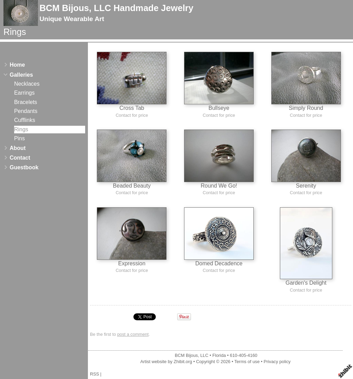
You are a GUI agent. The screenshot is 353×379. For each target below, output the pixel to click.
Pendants (26, 111)
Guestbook (24, 167)
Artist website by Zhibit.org (166, 361)
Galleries (21, 75)
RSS (94, 374)
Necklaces (27, 84)
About (18, 148)
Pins (19, 138)
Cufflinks (24, 120)
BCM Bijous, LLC (191, 355)
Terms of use (247, 361)
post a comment (133, 334)
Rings (21, 129)
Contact (20, 158)
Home (17, 65)
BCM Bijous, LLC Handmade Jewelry (116, 8)
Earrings (24, 93)
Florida (219, 355)
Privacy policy (277, 361)
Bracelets (25, 102)
